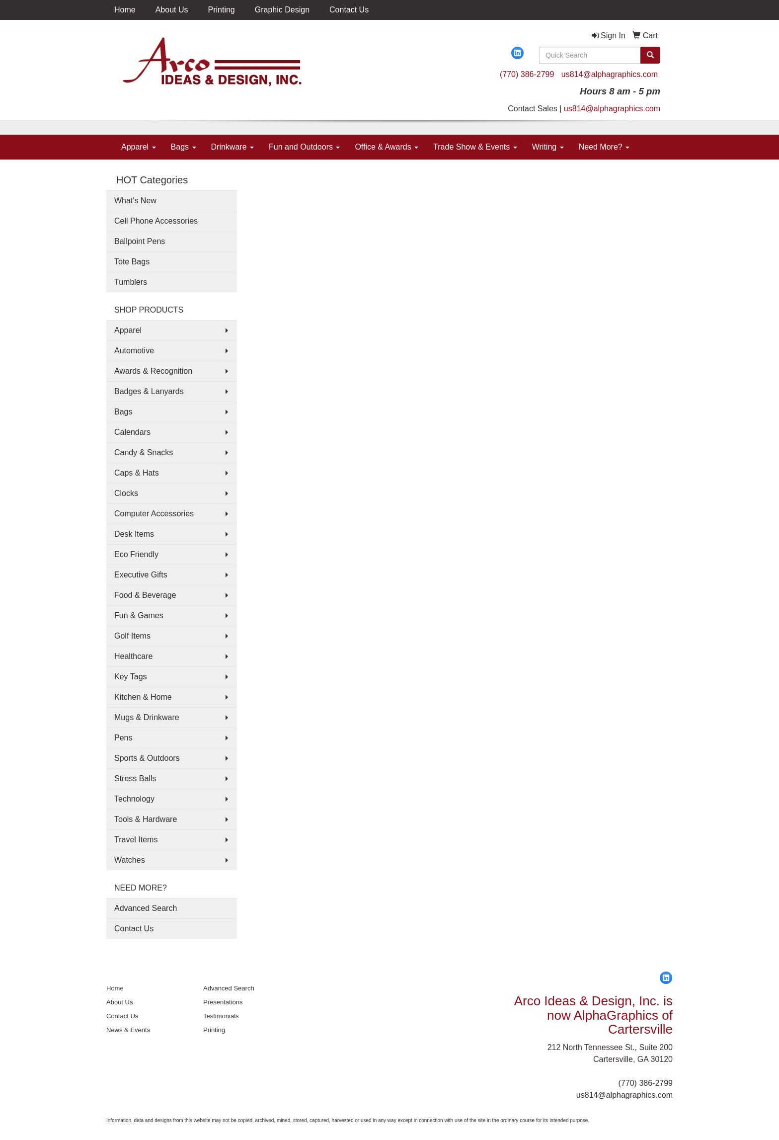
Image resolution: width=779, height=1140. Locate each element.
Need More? (604, 147)
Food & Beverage (145, 595)
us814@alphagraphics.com (609, 74)
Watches (129, 860)
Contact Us (349, 9)
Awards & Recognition (153, 371)
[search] (650, 55)
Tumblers (130, 282)
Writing (548, 147)
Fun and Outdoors (304, 147)
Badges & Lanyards (149, 391)
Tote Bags (132, 261)
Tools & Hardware (145, 819)
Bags (183, 147)
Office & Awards (386, 147)
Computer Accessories (154, 513)
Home (125, 9)
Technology (134, 799)
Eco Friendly (136, 554)
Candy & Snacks (143, 452)
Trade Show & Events (475, 147)
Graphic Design (282, 9)
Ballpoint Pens (139, 241)
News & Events (128, 1030)
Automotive (134, 350)
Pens (123, 737)
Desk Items (134, 534)
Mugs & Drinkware (146, 717)
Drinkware (232, 147)
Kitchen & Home (143, 697)
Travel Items (135, 839)
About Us (172, 9)
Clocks (126, 493)
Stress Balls (135, 778)
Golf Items (132, 636)
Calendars (132, 432)
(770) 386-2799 (527, 74)
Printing (221, 9)
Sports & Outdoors (147, 758)
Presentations (223, 1002)
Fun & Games (138, 615)
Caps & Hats (136, 473)
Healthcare (133, 656)
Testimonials (221, 1016)
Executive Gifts (140, 574)
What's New (135, 200)
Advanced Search (145, 908)
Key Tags (130, 676)
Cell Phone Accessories (156, 221)
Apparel (138, 147)
